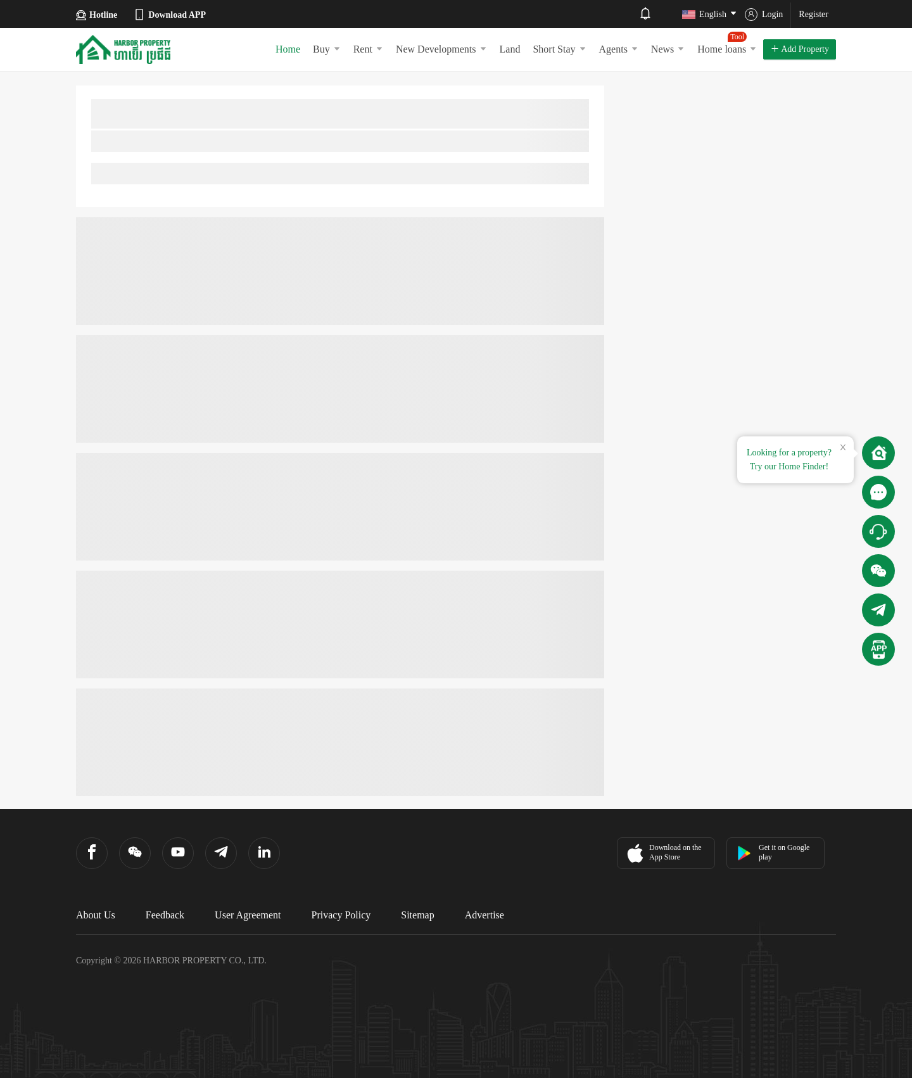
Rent (368, 49)
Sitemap (417, 915)
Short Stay (559, 49)
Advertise (484, 915)
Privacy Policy (341, 915)
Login (764, 14)
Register (813, 14)
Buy (327, 49)
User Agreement (248, 915)
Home (288, 49)
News (668, 49)
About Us (95, 915)
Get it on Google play (773, 852)
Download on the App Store (663, 853)
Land (510, 49)
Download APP (169, 14)
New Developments (441, 49)
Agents (618, 49)
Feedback (165, 915)
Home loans (727, 43)
